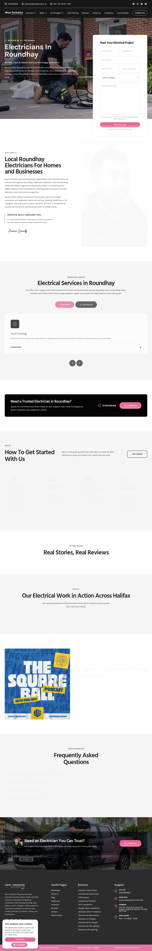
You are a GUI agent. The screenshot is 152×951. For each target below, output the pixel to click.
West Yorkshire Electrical (49, 948)
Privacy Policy (132, 192)
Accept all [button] (20, 940)
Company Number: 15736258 (88, 948)
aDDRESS (122, 905)
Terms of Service (118, 194)
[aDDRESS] (115, 906)
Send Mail (123, 897)
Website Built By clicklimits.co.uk (127, 948)
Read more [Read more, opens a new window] (21, 935)
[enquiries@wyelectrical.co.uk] (23, 4)
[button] (20, 944)
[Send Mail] (115, 898)
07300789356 (13, 4)
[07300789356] (6, 4)
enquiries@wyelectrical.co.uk (36, 4)
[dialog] (20, 934)
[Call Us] (115, 891)
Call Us (122, 890)
